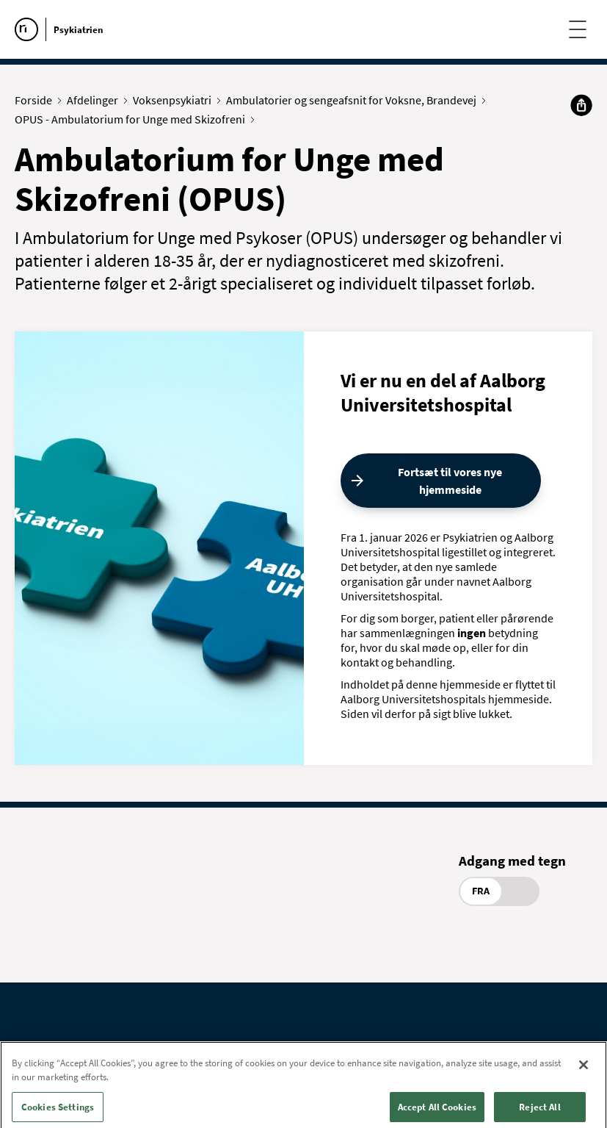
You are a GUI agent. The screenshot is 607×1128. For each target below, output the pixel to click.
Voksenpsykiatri (175, 100)
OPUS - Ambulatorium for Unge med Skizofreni (133, 119)
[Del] (581, 105)
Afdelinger (96, 100)
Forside (37, 100)
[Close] (583, 1073)
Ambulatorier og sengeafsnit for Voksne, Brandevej (354, 100)
